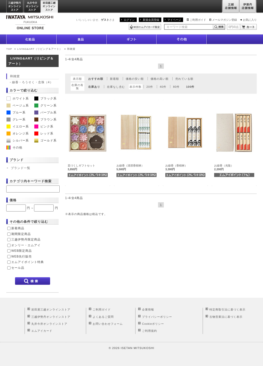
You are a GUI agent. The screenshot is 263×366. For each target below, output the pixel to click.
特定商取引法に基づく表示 (227, 309)
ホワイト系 (18, 98)
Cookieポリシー (153, 323)
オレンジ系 (18, 133)
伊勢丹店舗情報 (248, 6)
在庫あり (94, 86)
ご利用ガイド (198, 19)
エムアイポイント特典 (27, 262)
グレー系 (16, 119)
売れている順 (184, 78)
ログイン (129, 19)
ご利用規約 (149, 330)
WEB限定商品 (21, 250)
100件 (190, 86)
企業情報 (148, 309)
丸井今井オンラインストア (32, 6)
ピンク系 (43, 126)
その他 (14, 147)
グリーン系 (45, 105)
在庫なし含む (116, 86)
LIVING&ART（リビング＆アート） (39, 49)
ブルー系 (16, 112)
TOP (9, 49)
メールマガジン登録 (224, 19)
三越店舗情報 (230, 6)
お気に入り (250, 19)
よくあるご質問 (103, 316)
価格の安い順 (135, 78)
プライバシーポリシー (157, 316)
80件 (176, 86)
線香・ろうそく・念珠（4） (32, 82)
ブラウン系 (45, 119)
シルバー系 (18, 140)
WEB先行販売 (21, 256)
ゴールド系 (45, 140)
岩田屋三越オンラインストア (49, 6)
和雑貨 (71, 49)
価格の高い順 (160, 78)
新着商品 (17, 228)
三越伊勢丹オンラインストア (15, 6)
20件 (150, 86)
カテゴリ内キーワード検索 (31, 181)
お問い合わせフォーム (108, 323)
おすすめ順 (95, 78)
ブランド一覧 (20, 168)
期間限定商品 (21, 234)
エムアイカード (41, 330)
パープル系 (45, 112)
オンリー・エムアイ (26, 245)
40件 (163, 86)
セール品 (17, 268)
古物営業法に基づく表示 (225, 316)
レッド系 (43, 133)
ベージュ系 (18, 105)
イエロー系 (18, 126)
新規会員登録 (151, 19)
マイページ (174, 19)
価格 (13, 200)
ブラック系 (45, 98)
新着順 (114, 78)
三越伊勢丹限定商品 (26, 239)
